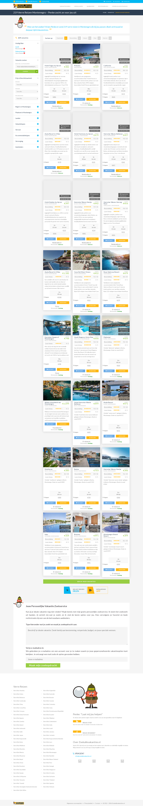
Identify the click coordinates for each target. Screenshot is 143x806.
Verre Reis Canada (48, 701)
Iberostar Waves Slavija (83, 202)
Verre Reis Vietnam (48, 787)
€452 (88, 300)
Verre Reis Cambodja (19, 701)
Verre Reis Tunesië (18, 783)
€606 (88, 365)
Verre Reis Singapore (49, 769)
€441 (84, 233)
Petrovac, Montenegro (81, 135)
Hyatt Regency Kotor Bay (83, 337)
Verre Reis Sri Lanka (49, 773)
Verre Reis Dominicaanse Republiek (53, 711)
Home (104, 12)
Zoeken (25, 71)
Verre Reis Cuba (47, 708)
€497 (113, 165)
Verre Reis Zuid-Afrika (19, 790)
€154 (93, 230)
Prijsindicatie (19, 95)
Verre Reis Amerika (18, 690)
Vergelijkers (78, 6)
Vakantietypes (20, 124)
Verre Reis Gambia (18, 721)
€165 (123, 162)
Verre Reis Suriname (49, 776)
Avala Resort (108, 402)
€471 (118, 431)
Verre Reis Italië (17, 732)
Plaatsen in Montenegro (23, 112)
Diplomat (107, 337)
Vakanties (111, 12)
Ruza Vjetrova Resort (111, 272)
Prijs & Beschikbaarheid (23, 78)
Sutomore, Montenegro (52, 536)
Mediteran (49, 469)
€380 (59, 497)
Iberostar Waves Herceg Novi (113, 203)
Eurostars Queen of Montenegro (52, 338)
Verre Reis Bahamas (19, 697)
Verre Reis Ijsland (18, 725)
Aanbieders (90, 6)
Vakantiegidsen (65, 6)
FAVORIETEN (107, 1)
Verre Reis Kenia (18, 742)
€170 (59, 162)
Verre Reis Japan (18, 735)
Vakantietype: (20, 51)
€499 (88, 432)
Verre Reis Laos (47, 742)
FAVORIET (50, 102)
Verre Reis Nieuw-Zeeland (50, 759)
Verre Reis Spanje (18, 773)
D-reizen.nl (86, 103)
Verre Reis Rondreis (19, 766)
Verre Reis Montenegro (50, 752)
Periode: (17, 88)
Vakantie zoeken (21, 60)
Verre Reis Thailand (48, 780)
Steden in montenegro (120, 6)
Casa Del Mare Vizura (82, 272)
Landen (17, 118)
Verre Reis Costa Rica (19, 708)
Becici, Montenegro (109, 135)
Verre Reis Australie (49, 694)
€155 (123, 232)
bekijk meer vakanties (86, 581)
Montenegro (78, 67)
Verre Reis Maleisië (48, 745)
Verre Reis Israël (48, 728)
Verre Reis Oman (18, 762)
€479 (84, 165)
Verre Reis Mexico (18, 752)
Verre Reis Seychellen (19, 769)
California (107, 65)
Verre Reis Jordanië (48, 735)
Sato (46, 534)
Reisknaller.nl (56, 106)
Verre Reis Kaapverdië (19, 739)
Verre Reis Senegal (48, 766)
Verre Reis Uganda (48, 783)
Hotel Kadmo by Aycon (53, 202)
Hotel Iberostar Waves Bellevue (82, 403)
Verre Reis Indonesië (19, 728)
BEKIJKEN (63, 102)
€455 (113, 235)
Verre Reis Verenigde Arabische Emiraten (25, 787)
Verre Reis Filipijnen (48, 718)
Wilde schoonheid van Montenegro (53, 403)
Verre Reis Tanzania (19, 780)
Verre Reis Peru (47, 762)
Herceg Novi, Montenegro (111, 205)
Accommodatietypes (22, 135)
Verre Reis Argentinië (49, 690)
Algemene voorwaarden (74, 803)
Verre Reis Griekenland (49, 721)
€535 (113, 97)
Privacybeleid (88, 803)
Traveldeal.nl (57, 428)
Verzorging (19, 141)
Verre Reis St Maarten (19, 776)
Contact (97, 803)
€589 (88, 94)
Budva (76, 469)
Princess (77, 65)
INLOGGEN (116, 1)
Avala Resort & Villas (52, 134)
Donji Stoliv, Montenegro (81, 338)
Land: (17, 47)
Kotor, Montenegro (80, 273)
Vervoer (18, 130)
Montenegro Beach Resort (111, 535)
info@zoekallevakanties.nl (83, 756)
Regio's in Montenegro (23, 107)
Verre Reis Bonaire (48, 697)
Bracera (77, 534)
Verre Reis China (18, 704)
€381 (54, 97)
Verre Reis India (47, 725)
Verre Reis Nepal (18, 759)
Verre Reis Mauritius (49, 749)
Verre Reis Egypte (18, 718)
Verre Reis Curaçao (18, 711)
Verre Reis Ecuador (48, 714)
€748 (59, 364)
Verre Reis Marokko (19, 749)
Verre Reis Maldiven (19, 745)
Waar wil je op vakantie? (22, 63)
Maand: (17, 81)
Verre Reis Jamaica (48, 732)
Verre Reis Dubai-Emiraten (21, 714)
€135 (93, 162)
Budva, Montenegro (51, 67)
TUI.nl (57, 306)
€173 (123, 94)
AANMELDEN (126, 1)
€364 (59, 563)
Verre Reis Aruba (18, 694)
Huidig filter (19, 43)
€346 (54, 233)
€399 (118, 564)
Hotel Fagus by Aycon (53, 65)
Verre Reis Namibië (48, 756)
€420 (118, 365)
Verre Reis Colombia (49, 704)
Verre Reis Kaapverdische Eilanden (53, 739)
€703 (88, 497)
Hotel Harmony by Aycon (83, 134)
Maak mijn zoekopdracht (43, 665)
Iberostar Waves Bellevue (113, 134)
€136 (64, 94)
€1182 (59, 297)
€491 (88, 563)
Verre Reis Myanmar (19, 756)
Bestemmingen (103, 6)
